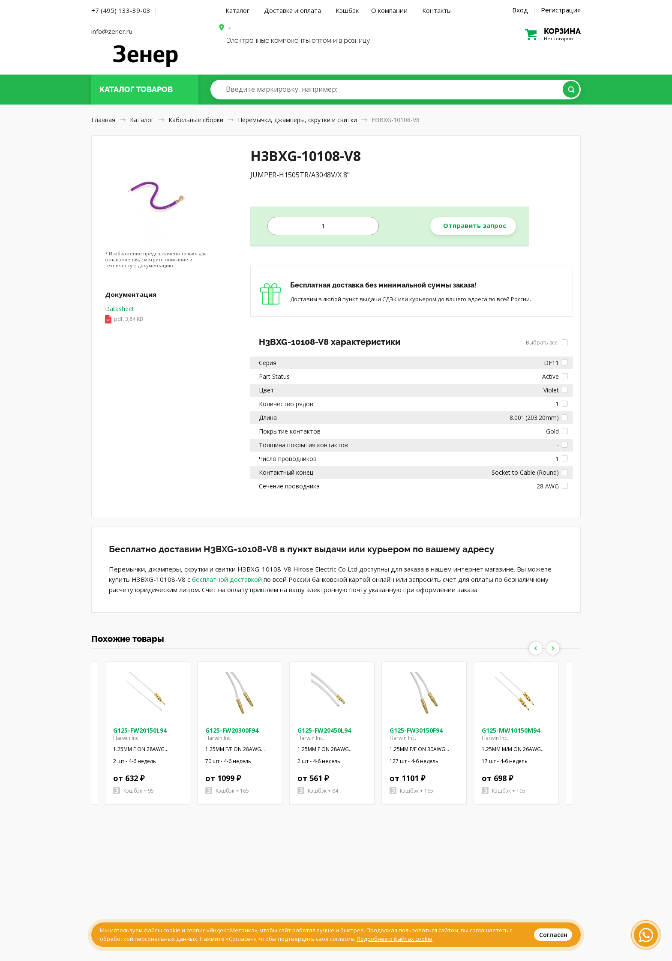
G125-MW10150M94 (511, 730)
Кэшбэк (347, 10)
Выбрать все (547, 342)
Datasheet (124, 314)
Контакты (437, 10)
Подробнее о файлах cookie (394, 939)
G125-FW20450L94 (324, 730)
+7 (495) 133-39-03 (120, 10)
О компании (389, 10)
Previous (535, 648)
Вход (520, 10)
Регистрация (561, 10)
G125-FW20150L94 (140, 730)
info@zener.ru (111, 31)
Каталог (237, 10)
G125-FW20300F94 (231, 730)
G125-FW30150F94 (416, 730)
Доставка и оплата (292, 10)
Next (552, 648)
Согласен (553, 935)
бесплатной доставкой (227, 579)
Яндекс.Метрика (232, 930)
